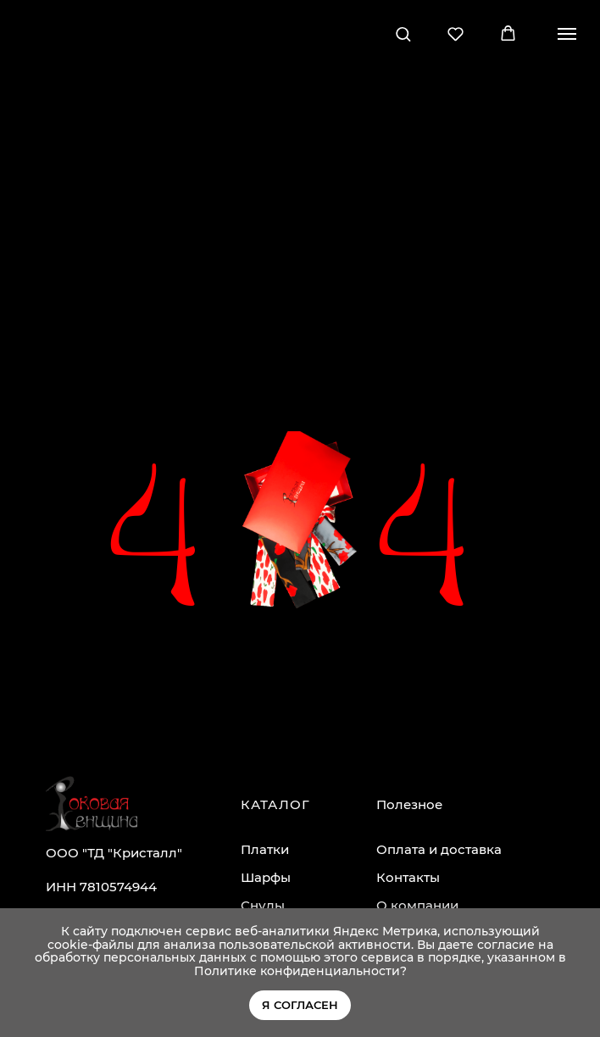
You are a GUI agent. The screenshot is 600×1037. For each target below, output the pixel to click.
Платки (265, 849)
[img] (91, 803)
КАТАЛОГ (275, 804)
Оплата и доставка (439, 849)
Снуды (263, 905)
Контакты (408, 877)
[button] (403, 33)
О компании (417, 905)
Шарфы (266, 877)
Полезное (409, 804)
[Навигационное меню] (567, 34)
